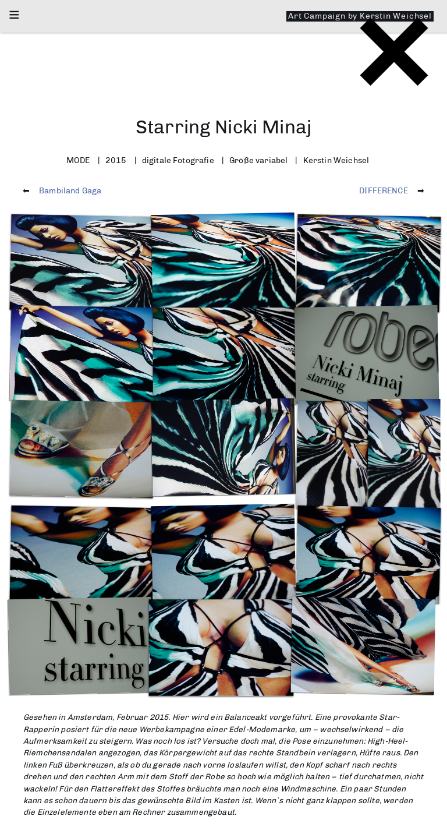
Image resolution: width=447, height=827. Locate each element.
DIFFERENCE (383, 190)
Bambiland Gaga (70, 190)
